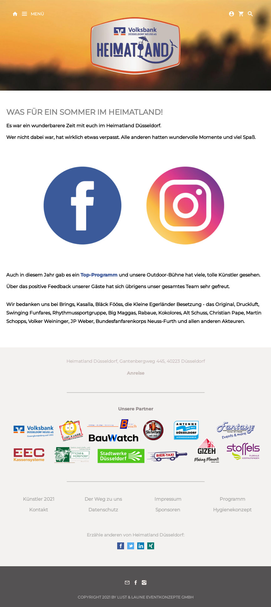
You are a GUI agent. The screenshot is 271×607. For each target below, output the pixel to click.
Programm (232, 499)
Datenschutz (103, 510)
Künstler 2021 (38, 499)
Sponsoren (167, 510)
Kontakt (38, 510)
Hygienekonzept (232, 510)
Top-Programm (100, 275)
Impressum (167, 499)
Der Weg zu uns (103, 499)
